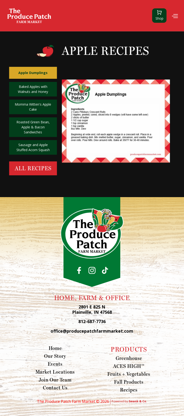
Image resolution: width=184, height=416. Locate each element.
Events (55, 364)
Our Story (55, 356)
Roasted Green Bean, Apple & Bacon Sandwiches (33, 127)
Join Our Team (55, 379)
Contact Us (55, 387)
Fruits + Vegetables (128, 374)
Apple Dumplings (32, 72)
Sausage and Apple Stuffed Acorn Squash (33, 147)
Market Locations (55, 372)
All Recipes (33, 168)
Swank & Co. (138, 401)
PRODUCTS (129, 349)
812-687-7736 (92, 321)
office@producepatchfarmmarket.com (92, 331)
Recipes (129, 390)
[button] (174, 15)
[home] (29, 16)
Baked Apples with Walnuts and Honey (33, 89)
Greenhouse (129, 358)
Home (55, 348)
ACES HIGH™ (128, 366)
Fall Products (129, 382)
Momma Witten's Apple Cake (33, 107)
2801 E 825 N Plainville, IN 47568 (92, 309)
